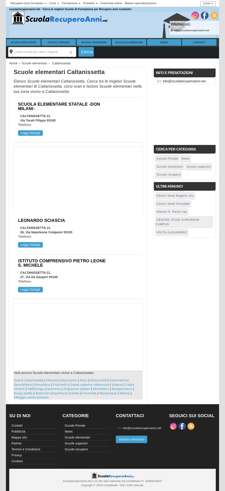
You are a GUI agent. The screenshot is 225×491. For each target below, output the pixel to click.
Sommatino (118, 380)
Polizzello (60, 384)
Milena (125, 393)
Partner (16, 443)
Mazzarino (69, 380)
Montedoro (101, 389)
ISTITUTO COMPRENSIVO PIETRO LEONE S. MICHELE (62, 263)
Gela (17, 380)
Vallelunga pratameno (44, 389)
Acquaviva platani (76, 389)
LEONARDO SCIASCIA (41, 220)
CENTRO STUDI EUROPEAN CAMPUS (178, 222)
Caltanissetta (34, 380)
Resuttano (42, 384)
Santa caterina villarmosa (90, 384)
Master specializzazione (140, 3)
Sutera (117, 384)
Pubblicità (18, 431)
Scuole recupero (23, 42)
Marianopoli (108, 393)
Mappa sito (19, 437)
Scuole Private (59, 42)
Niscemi (52, 380)
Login (208, 3)
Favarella (89, 393)
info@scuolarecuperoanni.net (190, 30)
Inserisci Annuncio (131, 439)
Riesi (83, 380)
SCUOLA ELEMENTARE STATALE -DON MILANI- (59, 106)
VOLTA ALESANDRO (172, 232)
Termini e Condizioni (25, 449)
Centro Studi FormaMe (173, 203)
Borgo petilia (23, 393)
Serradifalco (23, 384)
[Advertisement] (78, 177)
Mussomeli (98, 380)
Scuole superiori (94, 42)
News (164, 42)
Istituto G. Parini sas (172, 211)
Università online (111, 3)
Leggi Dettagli (30, 133)
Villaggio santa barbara (31, 397)
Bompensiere (122, 389)
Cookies (17, 461)
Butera (41, 393)
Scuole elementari (129, 42)
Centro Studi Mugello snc (175, 195)
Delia (75, 393)
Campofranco (58, 393)
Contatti (199, 42)
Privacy (16, 455)
